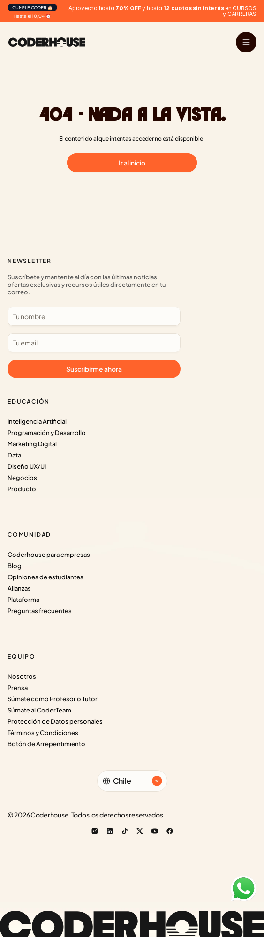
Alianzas (19, 588)
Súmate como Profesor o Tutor (53, 699)
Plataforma (23, 599)
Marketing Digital (32, 444)
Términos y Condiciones (43, 732)
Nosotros (22, 676)
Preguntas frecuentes (40, 611)
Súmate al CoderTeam (39, 710)
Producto (22, 489)
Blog (15, 566)
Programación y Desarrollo (47, 432)
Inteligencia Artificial (37, 421)
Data (14, 455)
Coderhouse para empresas (49, 554)
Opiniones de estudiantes (45, 577)
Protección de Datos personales (55, 721)
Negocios (22, 477)
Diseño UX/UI (27, 466)
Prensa (18, 687)
